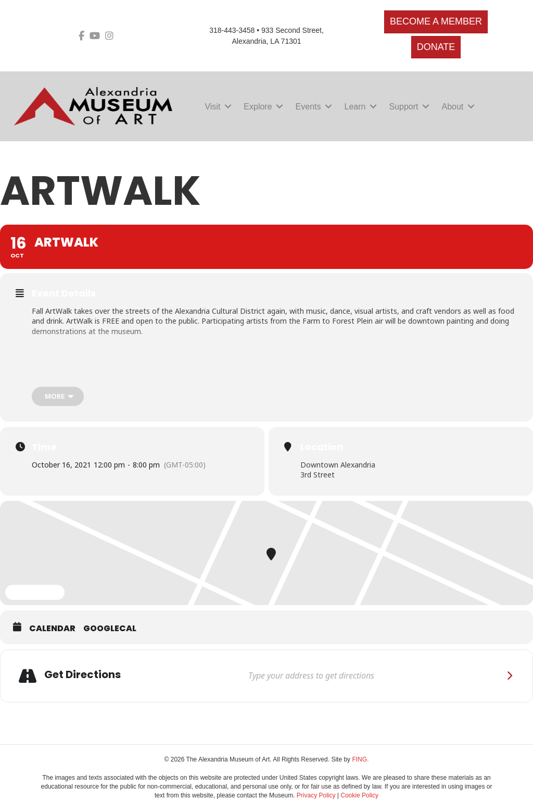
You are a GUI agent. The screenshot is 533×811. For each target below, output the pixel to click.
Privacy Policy (316, 795)
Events (308, 106)
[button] (227, 106)
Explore (258, 106)
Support (403, 106)
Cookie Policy (359, 795)
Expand (35, 592)
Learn (355, 106)
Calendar (52, 628)
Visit (212, 106)
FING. (360, 759)
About (452, 106)
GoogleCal (109, 628)
